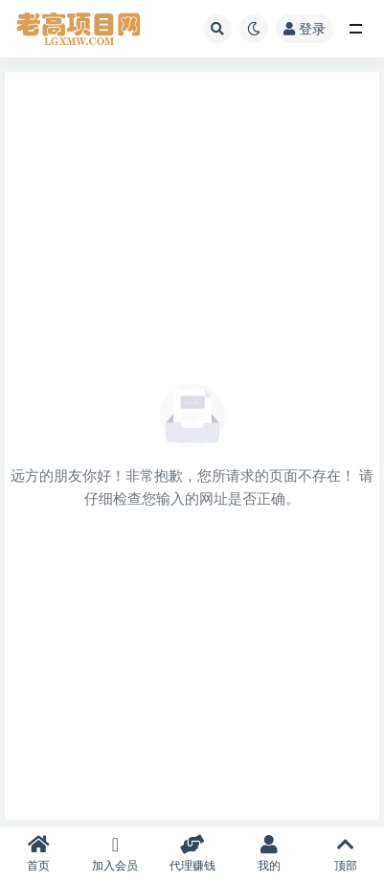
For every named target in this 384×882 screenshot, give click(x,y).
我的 (269, 853)
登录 (304, 28)
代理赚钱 (191, 853)
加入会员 (115, 853)
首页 (38, 853)
